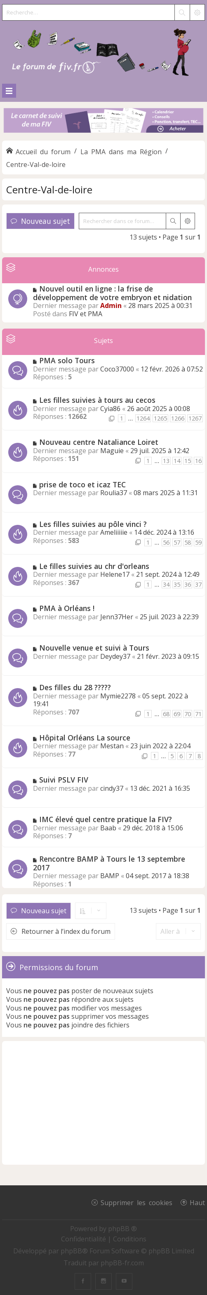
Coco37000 (117, 369)
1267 (195, 418)
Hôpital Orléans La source (84, 738)
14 (177, 461)
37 (198, 584)
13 (166, 461)
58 (187, 542)
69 (177, 714)
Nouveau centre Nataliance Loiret (98, 442)
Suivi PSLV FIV (63, 780)
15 (187, 461)
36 (187, 584)
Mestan (112, 745)
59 (198, 542)
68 (166, 714)
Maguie (112, 450)
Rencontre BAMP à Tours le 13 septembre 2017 (109, 863)
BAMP (109, 875)
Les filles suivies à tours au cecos (97, 400)
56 (166, 542)
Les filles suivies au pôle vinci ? (93, 524)
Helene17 (114, 574)
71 (198, 714)
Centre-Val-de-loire (49, 189)
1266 (177, 418)
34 (166, 584)
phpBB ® (122, 1228)
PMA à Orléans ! (66, 608)
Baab (108, 827)
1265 (160, 418)
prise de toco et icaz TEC (82, 484)
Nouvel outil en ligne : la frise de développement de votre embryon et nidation (112, 293)
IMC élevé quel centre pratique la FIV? (105, 819)
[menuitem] (84, 1238)
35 (177, 584)
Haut (197, 1202)
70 (187, 714)
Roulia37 (113, 492)
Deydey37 (115, 656)
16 (198, 461)
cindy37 (111, 788)
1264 (143, 418)
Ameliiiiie (113, 532)
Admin (111, 305)
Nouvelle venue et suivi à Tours (94, 648)
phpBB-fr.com (122, 1262)
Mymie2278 (118, 695)
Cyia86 (110, 408)
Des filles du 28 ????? (75, 687)
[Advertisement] (103, 1103)
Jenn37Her (116, 616)
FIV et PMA (85, 313)
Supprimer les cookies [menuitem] (136, 1202)
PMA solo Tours (67, 360)
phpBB (71, 1250)
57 (177, 542)
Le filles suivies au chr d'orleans (94, 566)
